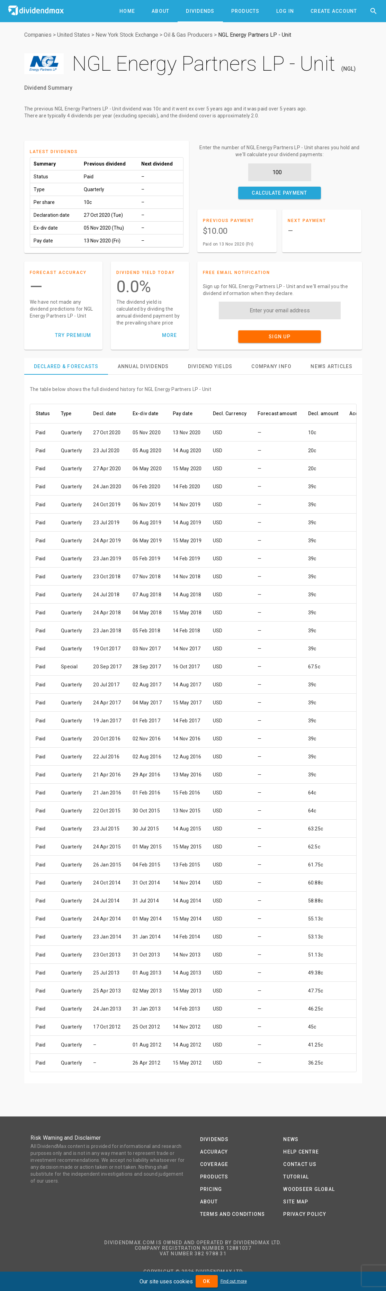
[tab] (127, 11)
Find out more (234, 1281)
